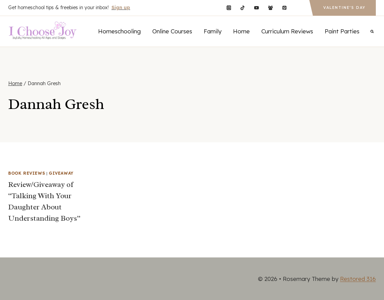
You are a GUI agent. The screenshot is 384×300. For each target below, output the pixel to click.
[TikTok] (242, 7)
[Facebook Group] (270, 7)
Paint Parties (342, 31)
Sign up (120, 7)
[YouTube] (256, 7)
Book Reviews (26, 173)
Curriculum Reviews (287, 31)
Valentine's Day (344, 7)
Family (212, 31)
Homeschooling (119, 31)
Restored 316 (358, 278)
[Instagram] (228, 7)
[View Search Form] (372, 31)
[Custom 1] (298, 7)
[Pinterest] (284, 7)
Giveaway (61, 173)
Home (241, 31)
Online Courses (172, 31)
